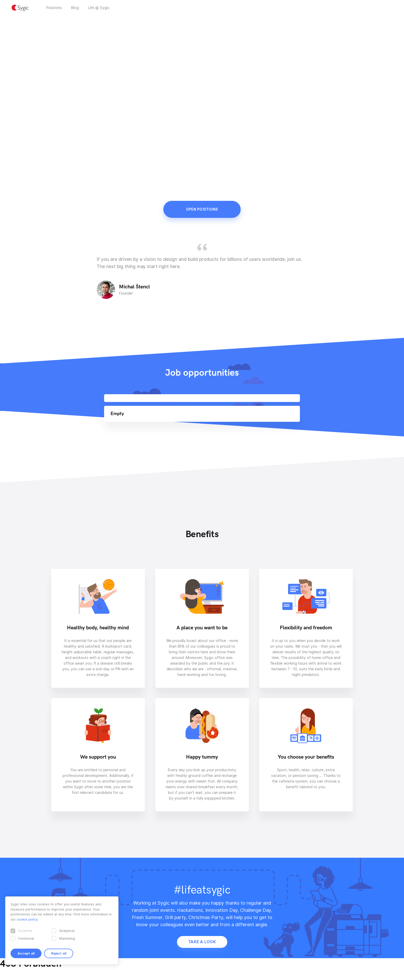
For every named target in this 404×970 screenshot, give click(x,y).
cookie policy (27, 919)
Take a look (202, 941)
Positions (54, 8)
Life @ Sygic (99, 8)
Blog (75, 8)
